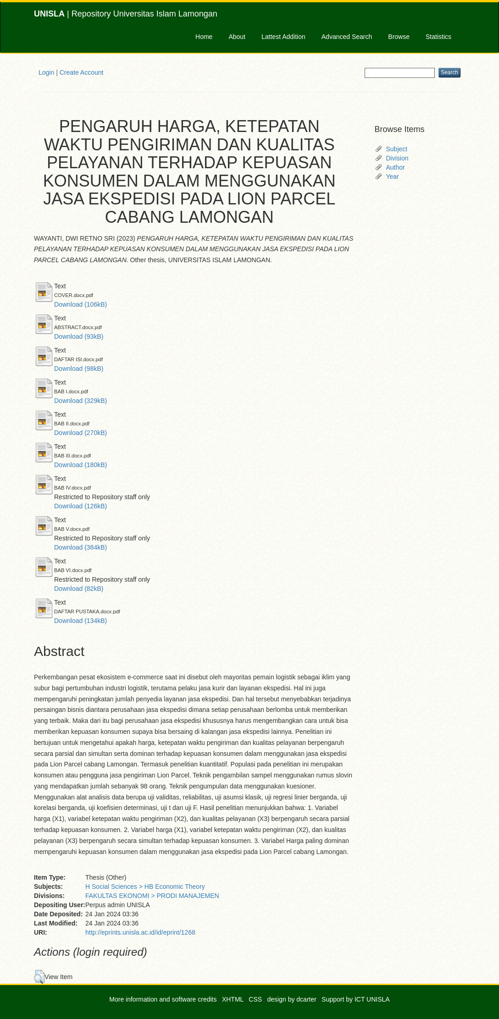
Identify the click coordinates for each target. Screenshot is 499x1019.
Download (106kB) (80, 304)
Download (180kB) (80, 464)
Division (397, 158)
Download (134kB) (80, 620)
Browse (399, 36)
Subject (397, 149)
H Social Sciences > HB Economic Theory (145, 886)
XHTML (233, 999)
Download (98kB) (78, 368)
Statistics (438, 36)
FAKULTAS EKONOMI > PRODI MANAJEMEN (152, 895)
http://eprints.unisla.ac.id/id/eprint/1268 (140, 932)
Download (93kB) (78, 336)
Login (46, 72)
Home (203, 36)
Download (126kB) (80, 506)
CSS (255, 999)
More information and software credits (162, 999)
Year (392, 176)
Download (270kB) (80, 432)
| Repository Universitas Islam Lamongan (125, 13)
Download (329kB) (80, 400)
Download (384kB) (80, 547)
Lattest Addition (283, 36)
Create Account (82, 72)
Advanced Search (347, 36)
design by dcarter (291, 999)
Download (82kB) (78, 588)
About (236, 36)
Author (395, 167)
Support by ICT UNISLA (355, 999)
